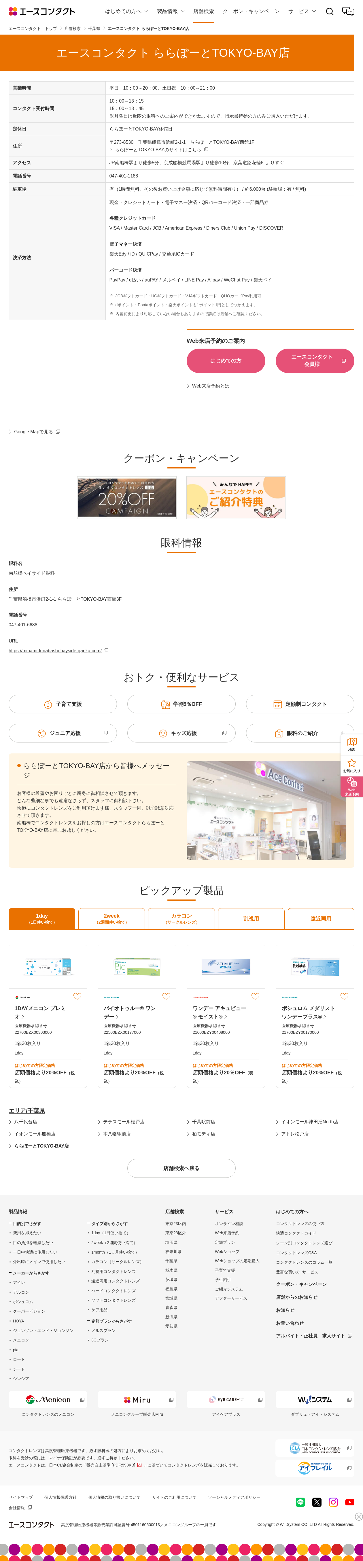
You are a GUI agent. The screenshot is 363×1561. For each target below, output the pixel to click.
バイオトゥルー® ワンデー (130, 1013)
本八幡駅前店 (117, 1133)
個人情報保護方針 (60, 1497)
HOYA (18, 1321)
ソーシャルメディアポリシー (234, 1497)
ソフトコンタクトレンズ (113, 1300)
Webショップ (227, 1251)
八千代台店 (25, 1121)
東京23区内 (175, 1223)
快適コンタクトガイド (296, 1233)
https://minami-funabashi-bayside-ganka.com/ (55, 650)
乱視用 (251, 919)
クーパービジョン (29, 1311)
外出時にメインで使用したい (39, 1261)
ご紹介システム (229, 1289)
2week (111, 919)
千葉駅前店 (203, 1121)
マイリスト (77, 996)
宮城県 (171, 1298)
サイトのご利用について (174, 1497)
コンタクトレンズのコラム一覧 (304, 1262)
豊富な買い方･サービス (297, 1272)
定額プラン (225, 1242)
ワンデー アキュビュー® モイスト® (219, 1013)
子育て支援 (225, 1270)
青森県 (171, 1307)
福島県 (171, 1289)
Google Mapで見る (33, 431)
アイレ (19, 1282)
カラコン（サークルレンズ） (117, 1261)
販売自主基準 (110, 1465)
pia (15, 1350)
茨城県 (171, 1279)
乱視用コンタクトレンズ (113, 1271)
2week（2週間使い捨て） (114, 1242)
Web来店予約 (227, 1233)
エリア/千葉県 (27, 1111)
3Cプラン (100, 1340)
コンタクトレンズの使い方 (300, 1223)
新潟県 (171, 1317)
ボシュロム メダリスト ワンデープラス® (308, 1013)
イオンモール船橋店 (35, 1133)
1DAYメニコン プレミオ (40, 1013)
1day (42, 919)
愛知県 (171, 1326)
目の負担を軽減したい (33, 1242)
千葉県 (171, 1260)
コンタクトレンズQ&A (296, 1252)
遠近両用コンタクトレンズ (115, 1281)
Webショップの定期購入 (237, 1260)
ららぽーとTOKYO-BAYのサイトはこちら (158, 149)
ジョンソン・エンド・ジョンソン (43, 1330)
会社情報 (17, 1507)
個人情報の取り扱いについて (114, 1497)
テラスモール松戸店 (124, 1121)
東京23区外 (175, 1233)
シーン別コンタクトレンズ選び (304, 1243)
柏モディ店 (203, 1133)
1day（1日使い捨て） (111, 1233)
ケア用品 (99, 1309)
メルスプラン (103, 1330)
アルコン (21, 1292)
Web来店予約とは (210, 385)
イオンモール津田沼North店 (310, 1121)
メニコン (21, 1340)
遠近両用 (321, 919)
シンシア (21, 1378)
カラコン (181, 919)
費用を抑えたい (27, 1233)
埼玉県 (171, 1242)
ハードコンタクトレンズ (113, 1290)
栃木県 (171, 1270)
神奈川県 (173, 1251)
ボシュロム (23, 1301)
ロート (19, 1359)
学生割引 (223, 1279)
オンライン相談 (229, 1223)
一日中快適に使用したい (35, 1252)
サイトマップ (21, 1497)
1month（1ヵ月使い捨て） (115, 1252)
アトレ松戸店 (295, 1133)
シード (19, 1369)
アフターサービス (231, 1298)
